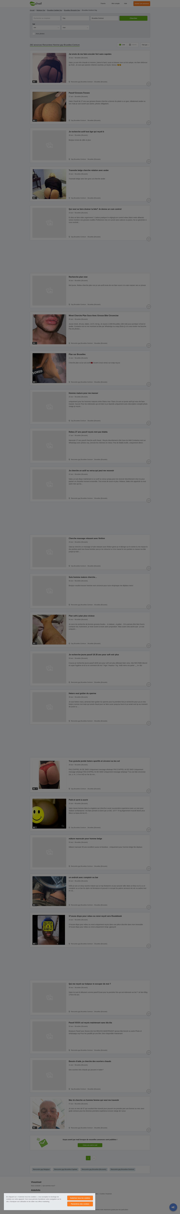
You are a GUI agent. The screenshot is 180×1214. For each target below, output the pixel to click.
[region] (49, 1201)
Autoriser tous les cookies (80, 1198)
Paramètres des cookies (80, 1204)
